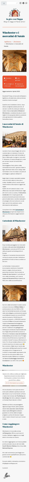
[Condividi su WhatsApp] (26, 3)
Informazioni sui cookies (16, 383)
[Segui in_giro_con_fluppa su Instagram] (20, 3)
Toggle (4, 3)
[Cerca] (10, 3)
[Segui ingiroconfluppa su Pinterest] (23, 3)
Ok (7, 383)
